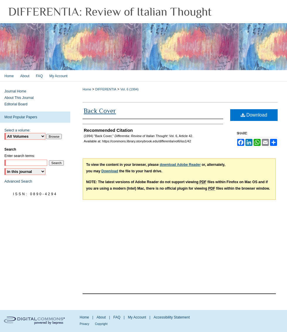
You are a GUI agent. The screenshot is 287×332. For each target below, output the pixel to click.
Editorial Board (16, 104)
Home (87, 89)
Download (254, 114)
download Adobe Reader (180, 165)
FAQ (116, 317)
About (101, 317)
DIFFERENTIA (105, 89)
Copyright (101, 324)
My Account (137, 317)
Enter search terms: (19, 156)
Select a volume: (17, 130)
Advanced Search (18, 181)
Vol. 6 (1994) (129, 89)
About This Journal (19, 98)
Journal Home (15, 91)
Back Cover (100, 110)
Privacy (84, 324)
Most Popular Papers (20, 117)
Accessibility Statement (172, 317)
